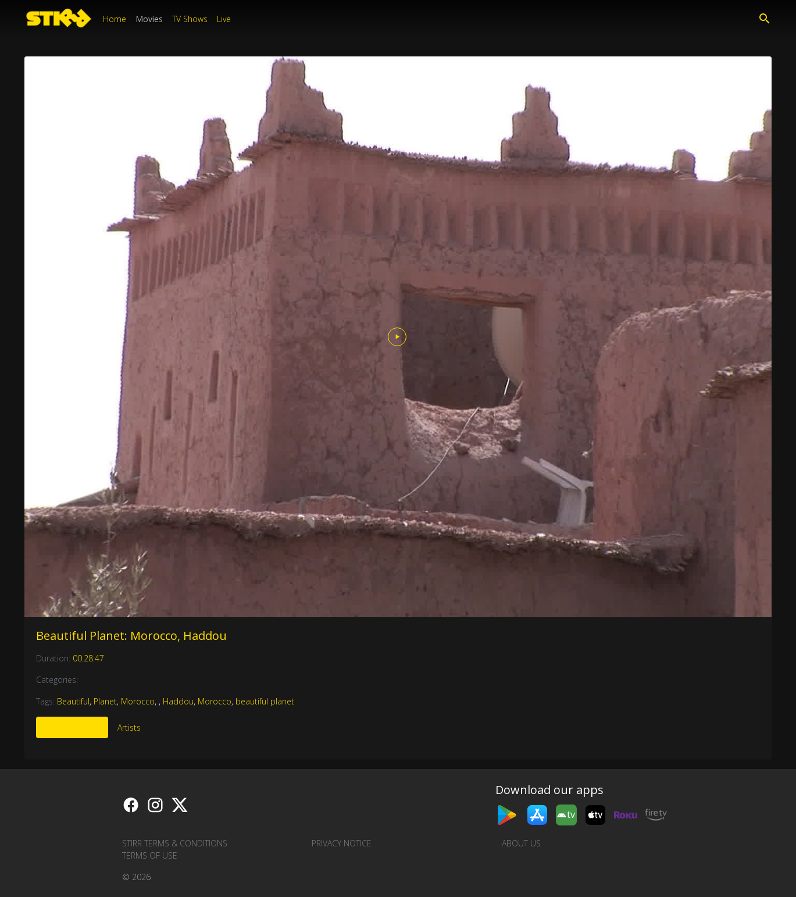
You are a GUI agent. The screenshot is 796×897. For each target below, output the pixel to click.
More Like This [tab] (72, 727)
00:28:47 (88, 658)
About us (521, 843)
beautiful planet (264, 701)
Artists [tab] (129, 727)
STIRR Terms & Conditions (174, 843)
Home (114, 18)
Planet (105, 701)
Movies (149, 18)
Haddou (178, 701)
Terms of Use (149, 855)
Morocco (138, 701)
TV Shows (190, 18)
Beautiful (73, 701)
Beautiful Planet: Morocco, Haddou (131, 635)
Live (224, 18)
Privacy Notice (342, 843)
